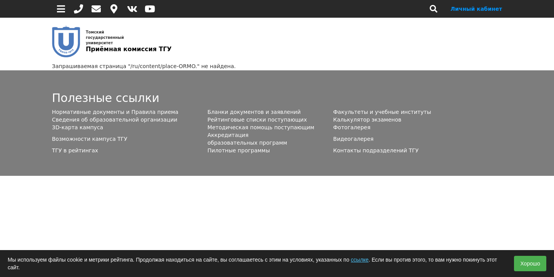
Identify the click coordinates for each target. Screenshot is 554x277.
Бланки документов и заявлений (253, 112)
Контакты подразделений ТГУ (376, 150)
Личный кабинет (476, 9)
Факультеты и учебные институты (382, 112)
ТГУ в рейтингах (75, 150)
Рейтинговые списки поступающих (257, 120)
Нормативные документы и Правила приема (115, 112)
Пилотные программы (238, 150)
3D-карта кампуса (77, 127)
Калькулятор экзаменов (367, 120)
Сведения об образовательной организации (114, 120)
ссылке (360, 260)
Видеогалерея (353, 139)
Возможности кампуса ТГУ (89, 139)
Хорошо (530, 263)
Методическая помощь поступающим (260, 127)
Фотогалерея (351, 127)
